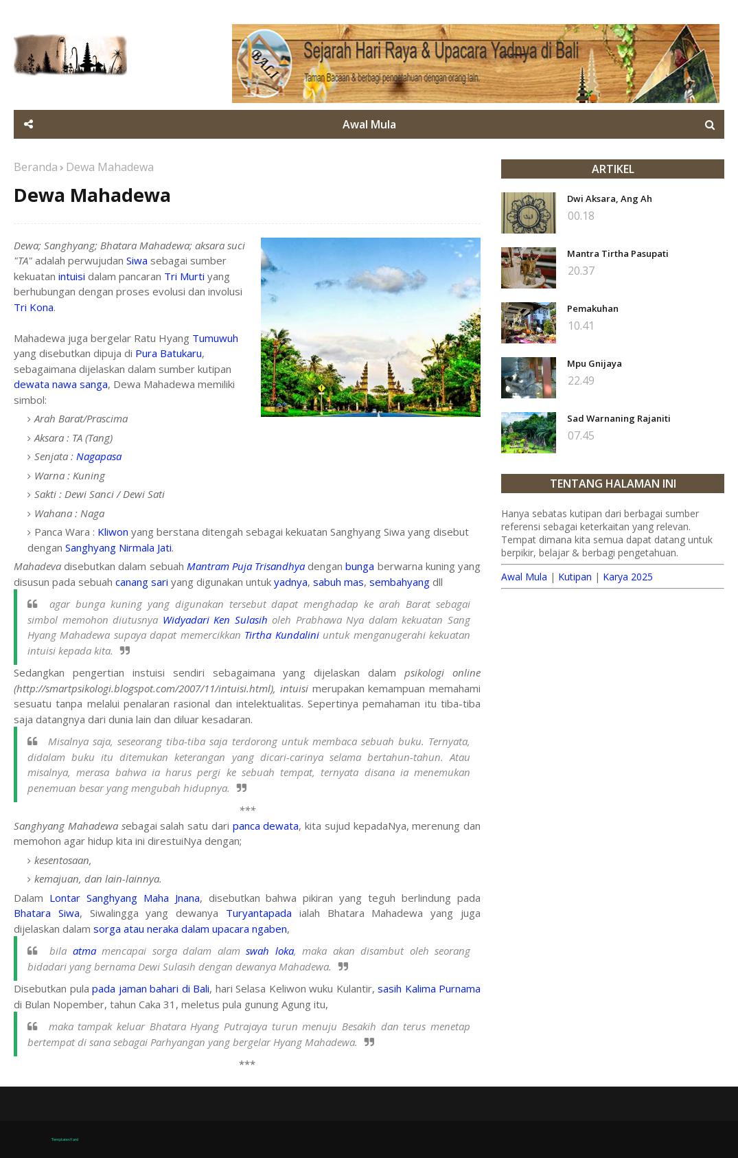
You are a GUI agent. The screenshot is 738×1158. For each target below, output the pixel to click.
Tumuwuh (215, 338)
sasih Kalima (407, 988)
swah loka (269, 950)
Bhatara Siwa (47, 913)
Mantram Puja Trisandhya (246, 566)
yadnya (291, 582)
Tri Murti (184, 276)
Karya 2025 (628, 576)
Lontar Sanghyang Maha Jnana (124, 898)
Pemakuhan (593, 308)
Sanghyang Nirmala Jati (118, 547)
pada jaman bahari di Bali (150, 988)
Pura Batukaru (168, 353)
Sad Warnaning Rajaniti (619, 418)
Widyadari (186, 619)
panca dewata (266, 825)
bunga (359, 566)
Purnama (460, 988)
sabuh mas (338, 582)
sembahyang (399, 582)
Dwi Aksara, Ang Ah (609, 198)
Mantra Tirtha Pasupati (618, 253)
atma (84, 950)
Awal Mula (524, 576)
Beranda (36, 166)
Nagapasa (99, 456)
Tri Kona (34, 307)
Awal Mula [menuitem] (369, 124)
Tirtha (257, 635)
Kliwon (112, 531)
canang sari (141, 582)
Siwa (137, 260)
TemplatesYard (64, 1139)
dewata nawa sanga (61, 384)
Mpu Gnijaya (594, 363)
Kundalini (297, 635)
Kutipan (575, 576)
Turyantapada (259, 913)
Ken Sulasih (241, 619)
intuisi (71, 276)
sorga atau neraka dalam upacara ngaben (190, 928)
